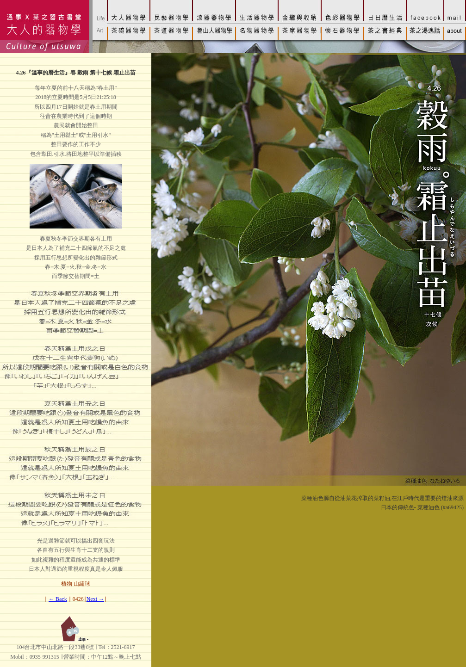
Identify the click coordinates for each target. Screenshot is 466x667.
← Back (58, 599)
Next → (95, 599)
